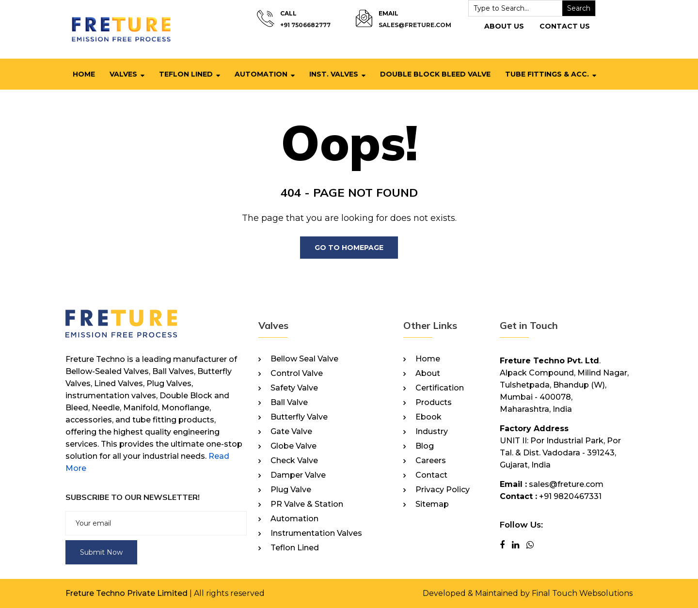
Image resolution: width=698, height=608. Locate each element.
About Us (504, 26)
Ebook (428, 417)
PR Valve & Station (306, 504)
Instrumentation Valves (316, 533)
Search (578, 8)
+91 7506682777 (305, 25)
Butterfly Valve (299, 417)
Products (433, 402)
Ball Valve (289, 402)
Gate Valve (291, 431)
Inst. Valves (333, 74)
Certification (439, 388)
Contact (431, 475)
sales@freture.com (415, 25)
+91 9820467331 (570, 496)
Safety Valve (294, 388)
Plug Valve (290, 489)
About (427, 373)
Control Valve (296, 373)
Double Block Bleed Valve (435, 74)
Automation (261, 74)
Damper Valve (298, 475)
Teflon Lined (186, 74)
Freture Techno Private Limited (126, 593)
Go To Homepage (349, 247)
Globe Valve (293, 446)
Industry (431, 431)
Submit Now (101, 552)
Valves (123, 74)
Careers (430, 460)
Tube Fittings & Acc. (547, 74)
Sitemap (432, 504)
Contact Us (564, 26)
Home (84, 74)
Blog (424, 446)
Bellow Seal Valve (304, 359)
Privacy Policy (442, 489)
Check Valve (294, 460)
